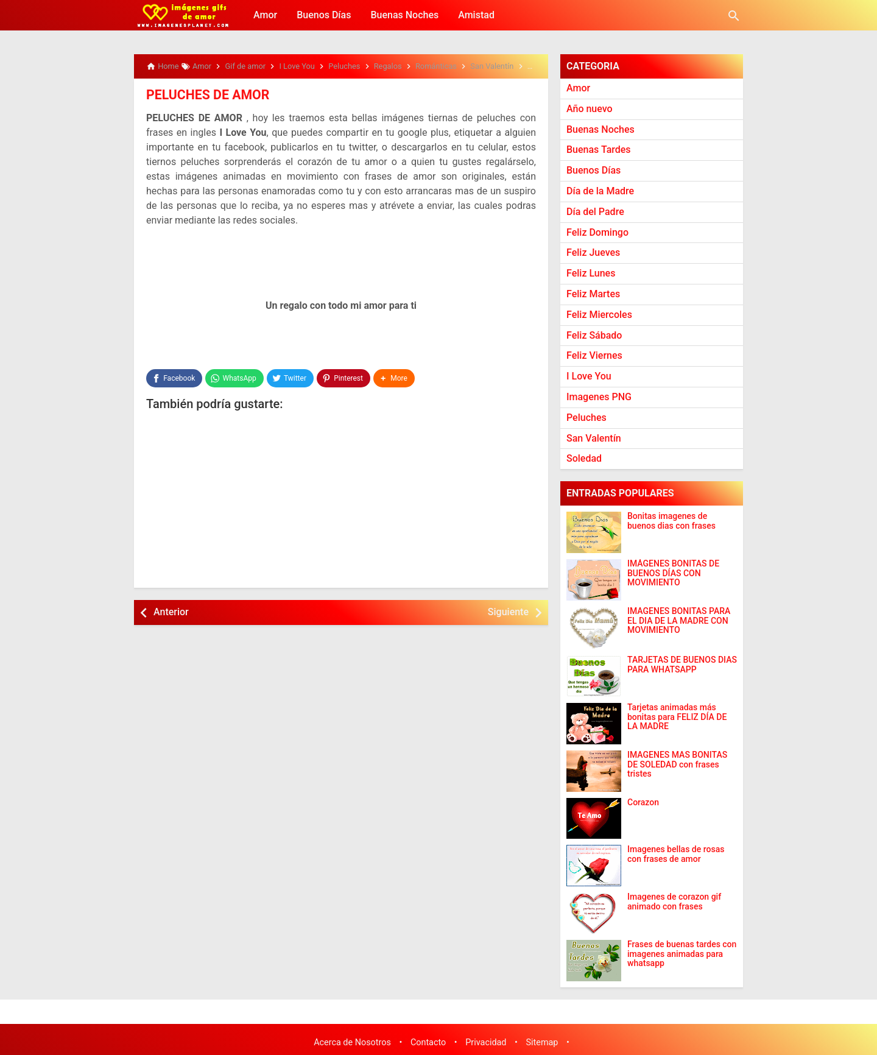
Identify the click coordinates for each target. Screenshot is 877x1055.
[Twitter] (290, 378)
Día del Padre (595, 211)
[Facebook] (174, 378)
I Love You (588, 376)
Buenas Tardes (598, 149)
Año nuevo (589, 109)
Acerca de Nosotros (352, 1042)
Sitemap (542, 1042)
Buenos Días (324, 15)
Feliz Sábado (594, 335)
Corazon (643, 802)
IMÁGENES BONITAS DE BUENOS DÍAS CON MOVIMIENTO (673, 573)
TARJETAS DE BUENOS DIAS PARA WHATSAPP (682, 664)
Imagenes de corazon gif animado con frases (674, 901)
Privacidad (485, 1042)
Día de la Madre (600, 191)
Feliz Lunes (590, 273)
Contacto (428, 1042)
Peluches (586, 417)
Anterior (171, 611)
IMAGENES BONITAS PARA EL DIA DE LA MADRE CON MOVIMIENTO (678, 621)
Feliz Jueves (593, 252)
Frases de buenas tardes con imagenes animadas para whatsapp (681, 954)
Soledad (584, 458)
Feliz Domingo (597, 232)
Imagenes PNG (599, 397)
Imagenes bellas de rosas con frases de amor (675, 854)
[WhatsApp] (234, 378)
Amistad (476, 15)
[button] (394, 378)
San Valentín (593, 438)
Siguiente (508, 611)
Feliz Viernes (594, 355)
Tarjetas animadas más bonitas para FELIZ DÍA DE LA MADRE (677, 717)
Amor (265, 15)
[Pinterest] (343, 378)
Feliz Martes (593, 294)
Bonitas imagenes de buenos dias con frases (671, 521)
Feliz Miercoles (599, 314)
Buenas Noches (404, 15)
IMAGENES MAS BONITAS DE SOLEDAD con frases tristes (677, 764)
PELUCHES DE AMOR (204, 94)
